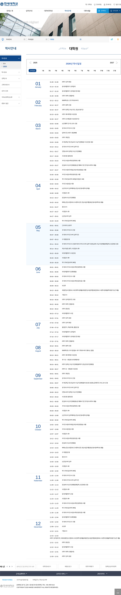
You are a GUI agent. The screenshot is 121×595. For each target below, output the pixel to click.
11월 (108, 70)
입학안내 (29, 11)
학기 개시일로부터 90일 (69, 262)
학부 (4, 63)
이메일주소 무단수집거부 (40, 580)
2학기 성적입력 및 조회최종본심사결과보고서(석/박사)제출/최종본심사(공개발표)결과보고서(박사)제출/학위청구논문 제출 (85, 538)
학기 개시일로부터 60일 (69, 221)
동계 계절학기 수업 (67, 547)
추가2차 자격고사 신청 (68, 230)
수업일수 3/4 (65, 258)
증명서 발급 (5, 103)
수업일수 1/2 (65, 211)
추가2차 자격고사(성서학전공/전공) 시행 (73, 281)
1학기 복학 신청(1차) (68, 551)
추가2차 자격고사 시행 (68, 276)
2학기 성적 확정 (66, 82)
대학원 (90, 4)
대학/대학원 (48, 11)
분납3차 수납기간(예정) (69, 197)
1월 (43, 70)
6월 (75, 70)
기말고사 (64, 295)
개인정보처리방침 (7, 580)
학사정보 (4, 72)
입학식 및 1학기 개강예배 (69, 133)
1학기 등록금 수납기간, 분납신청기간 (72, 109)
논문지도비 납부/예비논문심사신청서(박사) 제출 (76, 188)
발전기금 (118, 4)
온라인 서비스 (61, 574)
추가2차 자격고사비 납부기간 (70, 234)
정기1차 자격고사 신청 (68, 128)
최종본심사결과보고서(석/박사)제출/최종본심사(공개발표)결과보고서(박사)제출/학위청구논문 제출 (90, 290)
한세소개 (10, 11)
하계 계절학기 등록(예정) (69, 271)
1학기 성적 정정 (66, 318)
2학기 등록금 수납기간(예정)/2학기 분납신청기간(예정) (78, 364)
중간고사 (64, 207)
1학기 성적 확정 (66, 322)
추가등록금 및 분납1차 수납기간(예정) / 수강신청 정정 (77, 142)
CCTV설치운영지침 (22, 580)
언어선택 (115, 10)
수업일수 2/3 (65, 489)
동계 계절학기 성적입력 (69, 86)
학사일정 (30, 39)
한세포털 (98, 4)
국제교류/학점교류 (7, 97)
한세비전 (108, 4)
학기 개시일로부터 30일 (69, 420)
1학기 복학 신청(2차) (68, 96)
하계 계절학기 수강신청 (69, 253)
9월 (95, 70)
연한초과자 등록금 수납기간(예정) (72, 151)
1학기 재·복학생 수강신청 (69, 114)
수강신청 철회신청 (67, 156)
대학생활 (87, 11)
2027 (112, 63)
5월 (69, 70)
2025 (35, 63)
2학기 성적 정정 (66, 556)
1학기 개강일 (65, 137)
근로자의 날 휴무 (67, 225)
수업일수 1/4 (65, 410)
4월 (62, 70)
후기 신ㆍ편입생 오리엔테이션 (70, 359)
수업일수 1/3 (65, 193)
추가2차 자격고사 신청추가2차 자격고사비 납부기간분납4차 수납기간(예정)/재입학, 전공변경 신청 (90, 244)
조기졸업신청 (66, 239)
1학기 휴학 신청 (66, 105)
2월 (50, 70)
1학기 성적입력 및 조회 (68, 299)
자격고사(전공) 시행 (68, 184)
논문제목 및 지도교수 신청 (69, 123)
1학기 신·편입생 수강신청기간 (70, 119)
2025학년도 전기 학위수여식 (70, 100)
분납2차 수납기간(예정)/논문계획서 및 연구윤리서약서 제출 (79, 165)
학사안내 (68, 11)
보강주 (64, 285)
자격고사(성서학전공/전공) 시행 (71, 174)
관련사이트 (101, 574)
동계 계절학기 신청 (67, 494)
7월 (82, 70)
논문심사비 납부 (66, 216)
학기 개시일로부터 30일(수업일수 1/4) (73, 179)
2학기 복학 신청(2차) (68, 341)
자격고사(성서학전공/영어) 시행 (71, 160)
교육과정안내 (5, 84)
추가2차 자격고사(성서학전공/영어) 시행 (73, 267)
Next (12, 567)
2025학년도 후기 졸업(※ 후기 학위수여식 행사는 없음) (78, 350)
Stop (10, 567)
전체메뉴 (103, 10)
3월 (56, 70)
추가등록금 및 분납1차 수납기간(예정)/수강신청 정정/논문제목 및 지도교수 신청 (85, 383)
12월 (114, 70)
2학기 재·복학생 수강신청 (69, 355)
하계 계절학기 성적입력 (69, 332)
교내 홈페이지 (20, 574)
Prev (7, 567)
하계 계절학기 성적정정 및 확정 (71, 336)
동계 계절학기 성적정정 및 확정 (71, 91)
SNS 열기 (112, 39)
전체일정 (32, 70)
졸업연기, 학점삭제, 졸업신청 (70, 327)
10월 (101, 70)
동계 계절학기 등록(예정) (69, 517)
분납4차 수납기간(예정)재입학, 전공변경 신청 (75, 484)
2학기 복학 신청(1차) (68, 304)
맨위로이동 (118, 592)
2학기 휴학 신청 (66, 346)
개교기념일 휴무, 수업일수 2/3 (70, 248)
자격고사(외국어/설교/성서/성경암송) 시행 (74, 170)
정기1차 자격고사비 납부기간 (70, 146)
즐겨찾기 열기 (118, 39)
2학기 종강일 (65, 542)
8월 (88, 70)
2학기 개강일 (65, 373)
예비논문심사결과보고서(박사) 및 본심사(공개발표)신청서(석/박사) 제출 (82, 202)
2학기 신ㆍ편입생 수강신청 (70, 369)
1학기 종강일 (65, 309)
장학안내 (4, 78)
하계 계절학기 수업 (67, 313)
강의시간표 (5, 91)
